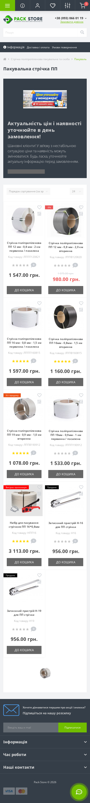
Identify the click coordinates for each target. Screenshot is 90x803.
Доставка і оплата (38, 47)
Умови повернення (64, 47)
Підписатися (72, 727)
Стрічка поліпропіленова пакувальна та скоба (40, 59)
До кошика (24, 290)
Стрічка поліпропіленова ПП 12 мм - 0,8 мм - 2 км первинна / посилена (24, 247)
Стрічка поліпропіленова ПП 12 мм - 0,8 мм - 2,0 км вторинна (65, 247)
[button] (37, 5)
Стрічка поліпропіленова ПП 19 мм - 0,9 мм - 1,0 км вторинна (24, 435)
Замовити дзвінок (71, 22)
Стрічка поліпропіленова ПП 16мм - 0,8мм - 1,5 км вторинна (66, 343)
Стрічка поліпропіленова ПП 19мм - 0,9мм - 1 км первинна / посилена (66, 435)
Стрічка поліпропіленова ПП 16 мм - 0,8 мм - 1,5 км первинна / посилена (24, 343)
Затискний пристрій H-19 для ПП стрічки (24, 613)
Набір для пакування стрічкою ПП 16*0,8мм (24, 525)
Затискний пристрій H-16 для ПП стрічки (65, 525)
